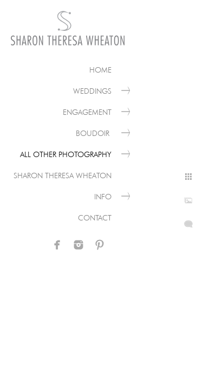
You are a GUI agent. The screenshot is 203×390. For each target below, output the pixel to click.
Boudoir (94, 133)
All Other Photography (66, 154)
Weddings (92, 91)
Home (100, 70)
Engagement (87, 112)
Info (103, 196)
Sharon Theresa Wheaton (63, 175)
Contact (95, 217)
